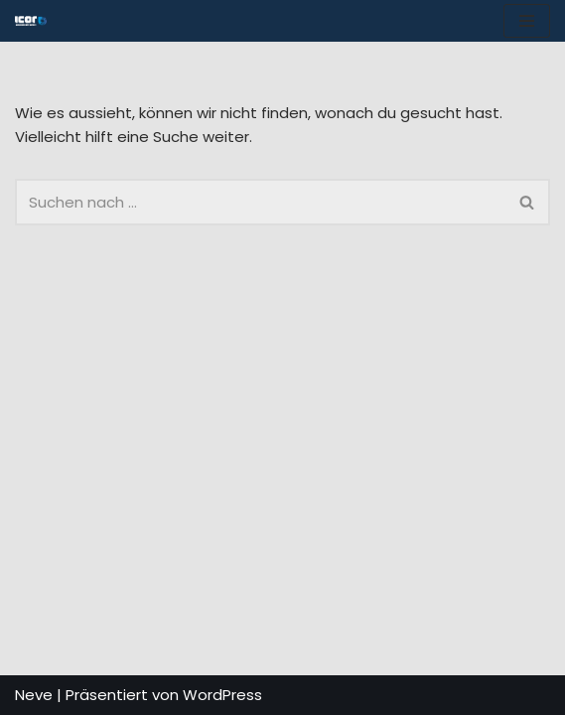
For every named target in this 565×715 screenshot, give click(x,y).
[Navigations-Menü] (526, 21)
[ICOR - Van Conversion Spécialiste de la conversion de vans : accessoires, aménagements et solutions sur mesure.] (31, 21)
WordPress (222, 694)
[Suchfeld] (260, 202)
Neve (34, 694)
